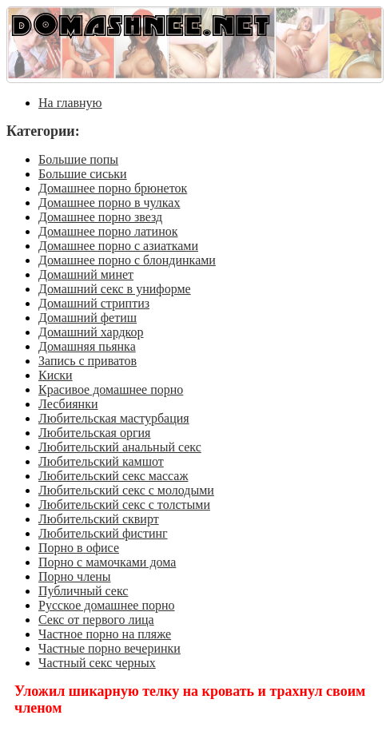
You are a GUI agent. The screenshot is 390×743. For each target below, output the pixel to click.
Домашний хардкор (91, 332)
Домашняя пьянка (87, 346)
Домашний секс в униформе (114, 289)
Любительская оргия (94, 432)
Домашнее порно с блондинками (127, 260)
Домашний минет (85, 274)
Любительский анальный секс (119, 447)
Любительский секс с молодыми (126, 490)
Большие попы (78, 159)
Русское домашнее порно (106, 605)
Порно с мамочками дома (107, 562)
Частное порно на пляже (104, 634)
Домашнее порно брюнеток (112, 188)
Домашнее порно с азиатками (118, 245)
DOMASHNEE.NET (140, 24)
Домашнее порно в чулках (109, 202)
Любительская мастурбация (113, 418)
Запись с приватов (87, 361)
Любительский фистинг (103, 533)
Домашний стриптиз (93, 303)
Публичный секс (83, 591)
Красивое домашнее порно (110, 389)
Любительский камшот (101, 461)
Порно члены (74, 576)
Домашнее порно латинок (108, 231)
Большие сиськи (82, 174)
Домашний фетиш (87, 317)
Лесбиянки (68, 404)
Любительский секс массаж (113, 476)
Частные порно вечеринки (109, 648)
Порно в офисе (78, 547)
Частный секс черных (97, 662)
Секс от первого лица (96, 619)
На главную (70, 102)
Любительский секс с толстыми (124, 504)
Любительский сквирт (98, 519)
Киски (55, 375)
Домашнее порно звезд (100, 217)
